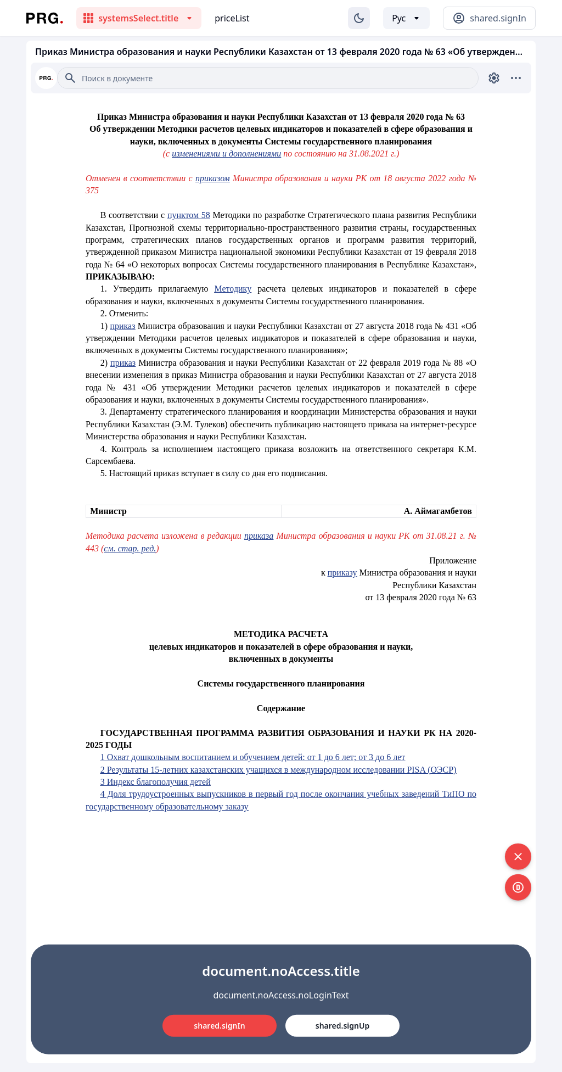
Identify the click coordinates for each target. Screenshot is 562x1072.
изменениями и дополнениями (226, 153)
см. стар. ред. (130, 548)
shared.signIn (219, 1025)
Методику (232, 288)
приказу (342, 572)
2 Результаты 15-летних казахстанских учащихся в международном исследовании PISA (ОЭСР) (278, 769)
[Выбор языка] (406, 18)
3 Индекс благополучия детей (155, 781)
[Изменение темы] (359, 18)
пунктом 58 (188, 215)
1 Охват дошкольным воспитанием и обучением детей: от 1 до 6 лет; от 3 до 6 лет (253, 757)
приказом (212, 178)
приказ (122, 326)
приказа (258, 535)
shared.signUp (342, 1025)
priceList (232, 18)
